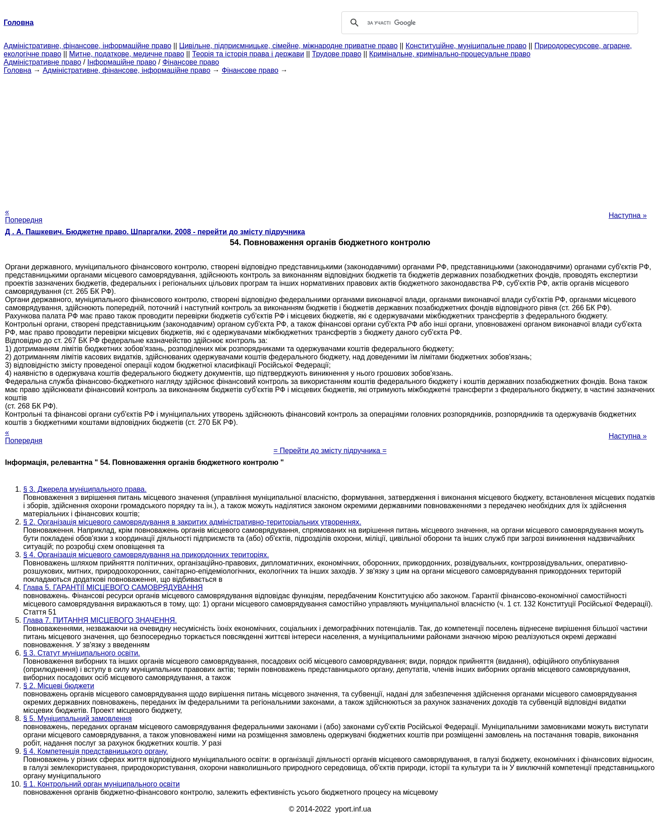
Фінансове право (190, 62)
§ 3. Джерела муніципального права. (85, 489)
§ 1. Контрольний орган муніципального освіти (101, 784)
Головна (17, 70)
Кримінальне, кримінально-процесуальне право (449, 54)
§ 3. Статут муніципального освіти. (81, 653)
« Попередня (23, 216)
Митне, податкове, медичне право (126, 54)
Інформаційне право (122, 62)
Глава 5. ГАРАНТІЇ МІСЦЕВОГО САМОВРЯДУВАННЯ (113, 587)
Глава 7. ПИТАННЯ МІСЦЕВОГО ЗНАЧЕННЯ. (100, 620)
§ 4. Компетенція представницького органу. (95, 751)
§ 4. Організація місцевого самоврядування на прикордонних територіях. (146, 555)
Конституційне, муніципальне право (466, 46)
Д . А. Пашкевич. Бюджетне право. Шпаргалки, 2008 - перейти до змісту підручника (155, 232)
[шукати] (488, 22)
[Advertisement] (330, 138)
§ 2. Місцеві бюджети (58, 686)
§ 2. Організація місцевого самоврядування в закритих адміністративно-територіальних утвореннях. (192, 522)
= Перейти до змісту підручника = (330, 450)
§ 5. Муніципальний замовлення (77, 718)
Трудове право (336, 54)
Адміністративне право (42, 62)
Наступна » (628, 215)
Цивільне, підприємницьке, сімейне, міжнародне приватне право (288, 46)
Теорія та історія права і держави (248, 54)
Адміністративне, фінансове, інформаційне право (87, 46)
